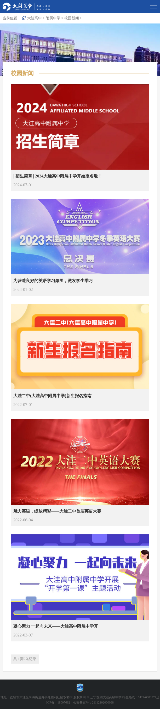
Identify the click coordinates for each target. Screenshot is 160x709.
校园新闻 (71, 18)
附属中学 (53, 18)
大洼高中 (34, 18)
